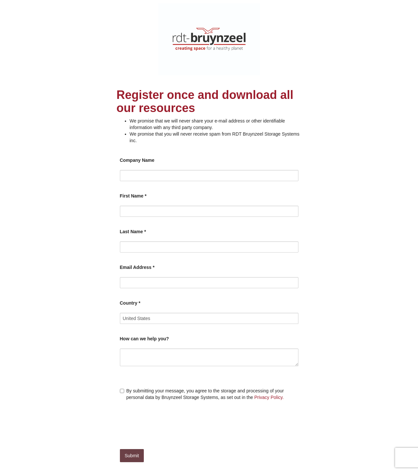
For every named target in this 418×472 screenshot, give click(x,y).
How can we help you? (144, 338)
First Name (133, 195)
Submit (132, 455)
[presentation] (169, 423)
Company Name (137, 160)
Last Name (133, 231)
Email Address (137, 267)
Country (130, 303)
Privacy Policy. (269, 397)
